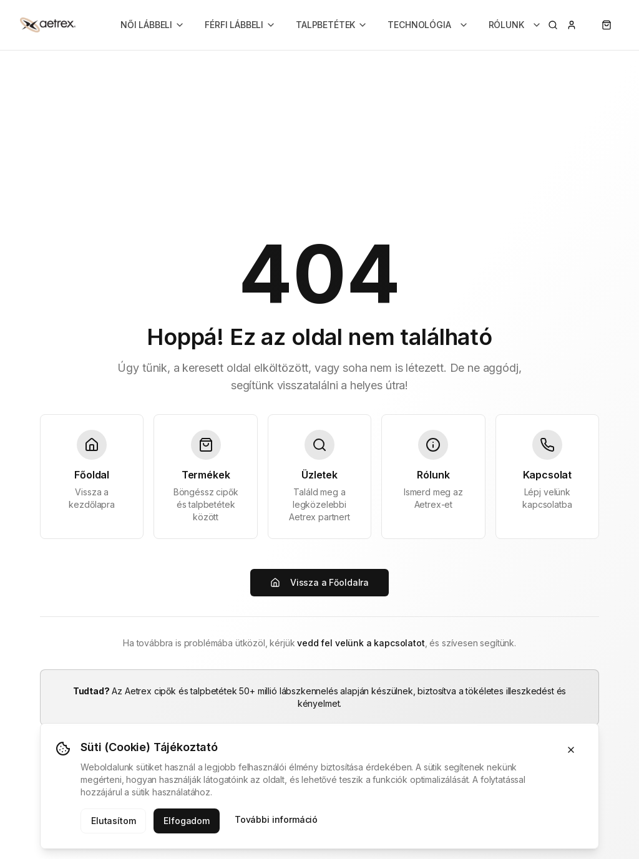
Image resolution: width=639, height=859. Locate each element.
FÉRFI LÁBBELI (240, 24)
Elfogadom (186, 820)
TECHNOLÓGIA (428, 24)
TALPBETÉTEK (332, 24)
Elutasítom (113, 820)
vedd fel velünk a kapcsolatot (360, 643)
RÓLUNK (515, 24)
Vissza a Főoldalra (319, 582)
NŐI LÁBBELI (152, 24)
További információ (276, 819)
